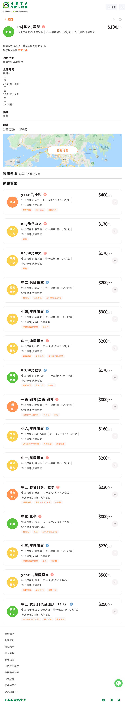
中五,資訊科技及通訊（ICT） (44, 604)
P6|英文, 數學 (28, 27)
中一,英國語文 (32, 458)
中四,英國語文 (32, 311)
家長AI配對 (11, 685)
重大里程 (9, 653)
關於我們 (9, 633)
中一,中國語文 (32, 341)
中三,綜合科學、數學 (38, 487)
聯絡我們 (9, 659)
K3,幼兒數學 (31, 370)
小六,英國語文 (32, 428)
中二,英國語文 (32, 282)
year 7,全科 (31, 194)
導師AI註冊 (11, 691)
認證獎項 (9, 646)
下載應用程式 (12, 665)
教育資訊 (9, 640)
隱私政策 (9, 678)
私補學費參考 (12, 672)
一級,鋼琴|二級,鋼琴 (37, 399)
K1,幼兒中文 (31, 224)
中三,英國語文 (32, 545)
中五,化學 (29, 516)
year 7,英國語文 (35, 575)
